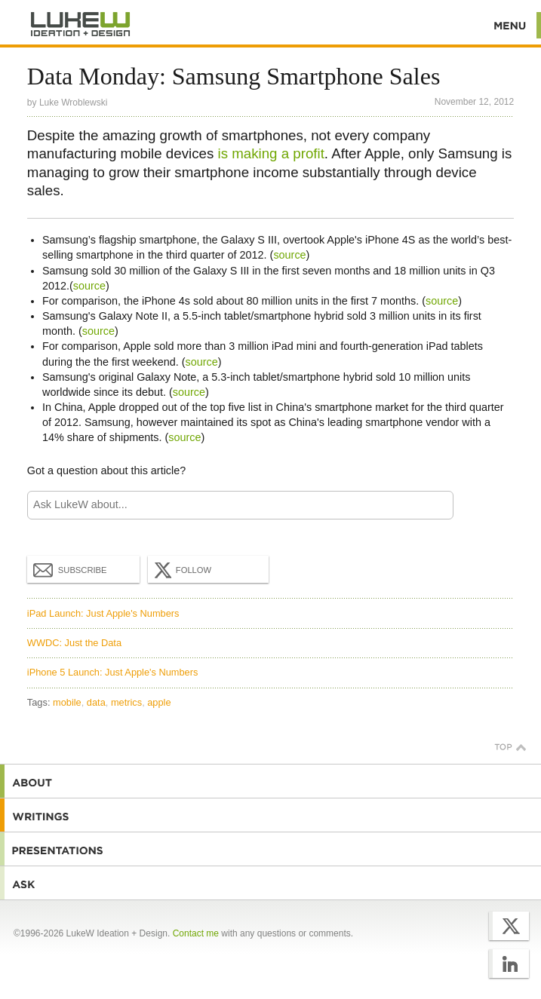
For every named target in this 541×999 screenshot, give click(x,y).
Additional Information (81, 24)
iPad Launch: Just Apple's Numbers (103, 613)
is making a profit (270, 153)
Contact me (196, 933)
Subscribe (70, 569)
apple (159, 702)
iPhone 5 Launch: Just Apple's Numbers (112, 672)
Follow (181, 570)
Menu (510, 25)
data (96, 702)
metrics (126, 702)
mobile (67, 702)
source (289, 255)
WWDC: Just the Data (74, 642)
